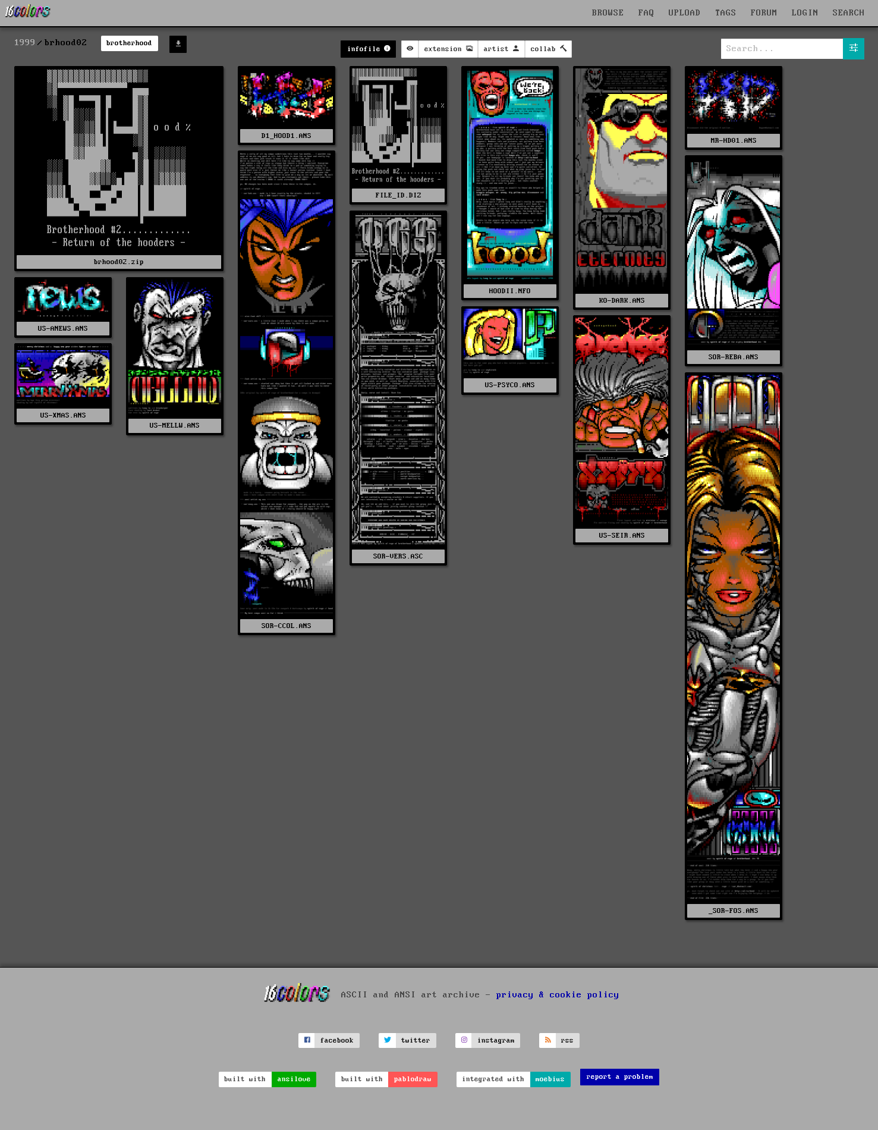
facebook (337, 1040)
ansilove (294, 1079)
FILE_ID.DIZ (398, 195)
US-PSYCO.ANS (510, 385)
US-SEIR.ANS (622, 535)
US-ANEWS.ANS (63, 328)
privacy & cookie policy (557, 995)
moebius (550, 1079)
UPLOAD (685, 13)
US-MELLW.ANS (175, 425)
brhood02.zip (119, 262)
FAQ (646, 13)
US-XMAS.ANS (63, 415)
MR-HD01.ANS (734, 141)
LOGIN (805, 13)
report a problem (620, 1077)
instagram (496, 1040)
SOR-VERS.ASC (398, 556)
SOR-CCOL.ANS (286, 626)
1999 (25, 43)
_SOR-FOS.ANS (734, 911)
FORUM (764, 13)
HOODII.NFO (510, 291)
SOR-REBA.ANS (734, 357)
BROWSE (608, 13)
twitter (415, 1040)
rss (567, 1040)
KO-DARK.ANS (622, 301)
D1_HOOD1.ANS (286, 136)
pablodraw (413, 1079)
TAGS (726, 13)
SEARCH (849, 13)
